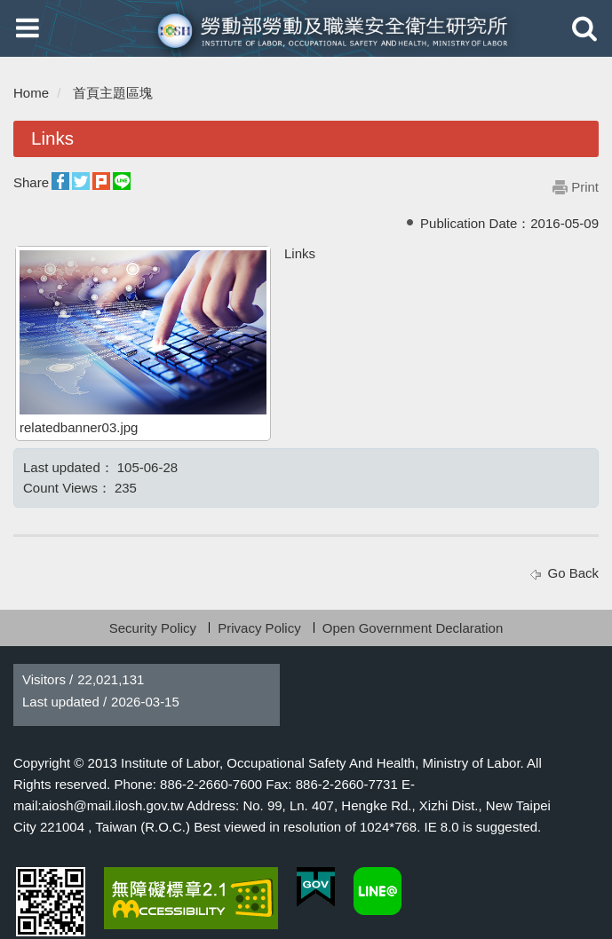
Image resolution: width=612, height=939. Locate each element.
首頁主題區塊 (113, 92)
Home (31, 92)
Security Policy (152, 627)
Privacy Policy (259, 627)
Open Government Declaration (412, 627)
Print (585, 186)
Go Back (573, 572)
